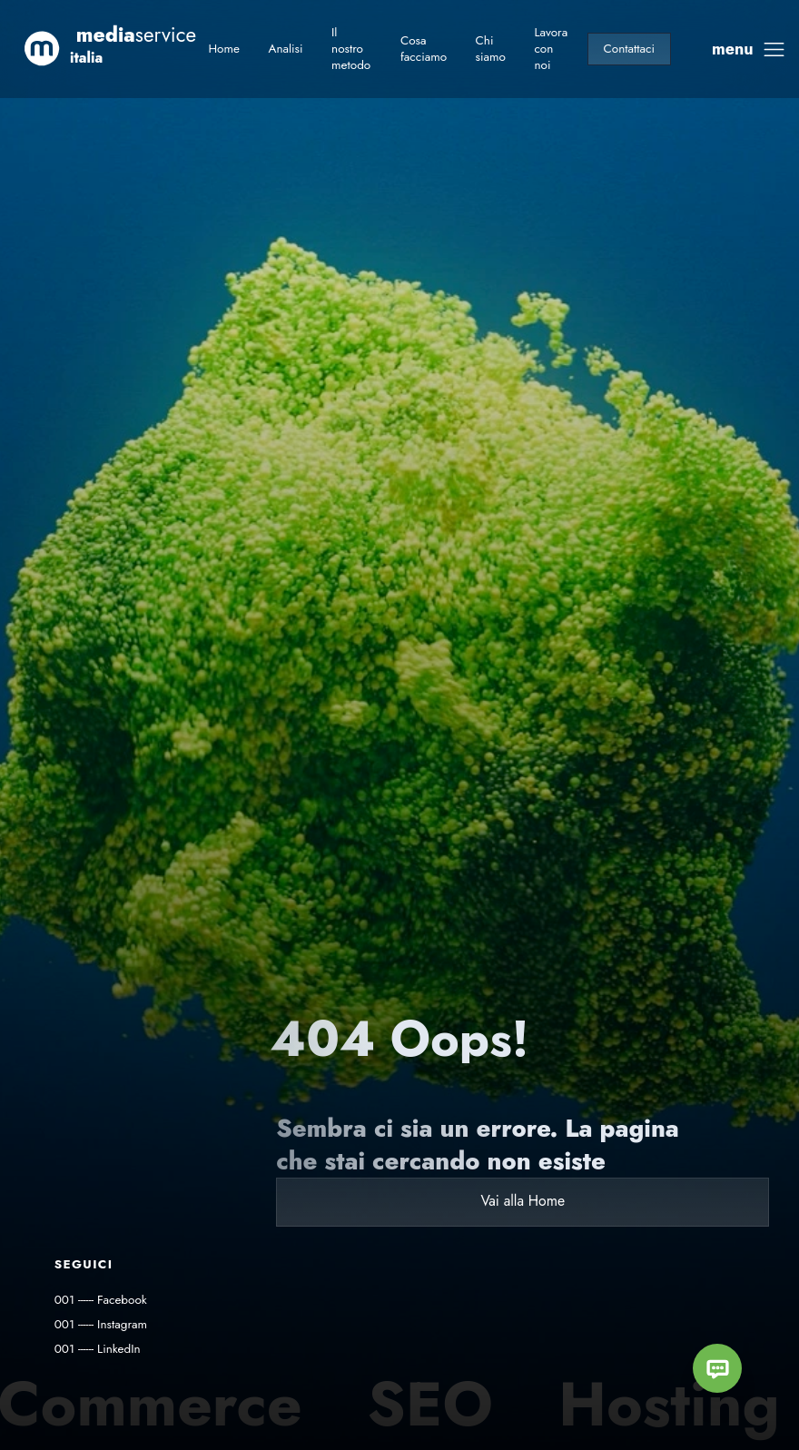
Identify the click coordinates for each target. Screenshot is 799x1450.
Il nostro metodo (350, 49)
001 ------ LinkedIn (97, 1348)
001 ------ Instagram (100, 1324)
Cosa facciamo (423, 49)
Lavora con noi (550, 49)
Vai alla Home (522, 1200)
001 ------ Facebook (100, 1299)
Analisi (285, 48)
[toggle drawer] (749, 49)
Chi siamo (491, 49)
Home (224, 48)
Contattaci (629, 48)
